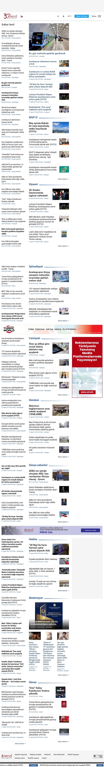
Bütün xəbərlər (62, 179)
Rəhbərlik (47, 754)
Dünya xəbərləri (38, 465)
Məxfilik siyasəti (33, 758)
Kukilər (44, 758)
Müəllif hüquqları (73, 754)
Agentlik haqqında (21, 754)
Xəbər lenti (8, 24)
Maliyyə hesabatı (35, 754)
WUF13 (33, 117)
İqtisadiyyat (36, 266)
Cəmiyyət (34, 338)
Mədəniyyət (36, 597)
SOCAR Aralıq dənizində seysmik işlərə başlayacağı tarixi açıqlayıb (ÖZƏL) (73, 765)
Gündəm (34, 400)
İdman (33, 682)
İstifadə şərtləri (20, 758)
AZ (69, 16)
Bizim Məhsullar (59, 754)
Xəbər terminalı (81, 16)
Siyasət (33, 184)
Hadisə (33, 539)
